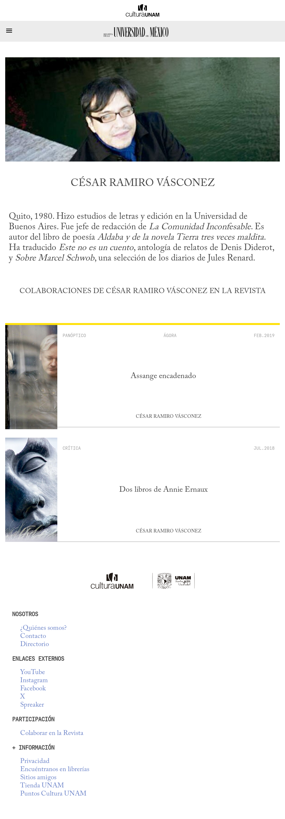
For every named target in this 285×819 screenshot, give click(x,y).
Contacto (33, 636)
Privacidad (35, 761)
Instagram (34, 680)
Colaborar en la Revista (51, 733)
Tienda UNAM (42, 786)
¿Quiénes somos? (43, 628)
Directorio (34, 644)
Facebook (33, 688)
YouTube (32, 672)
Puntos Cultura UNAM (53, 794)
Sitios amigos (38, 777)
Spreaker (32, 705)
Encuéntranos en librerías (54, 769)
